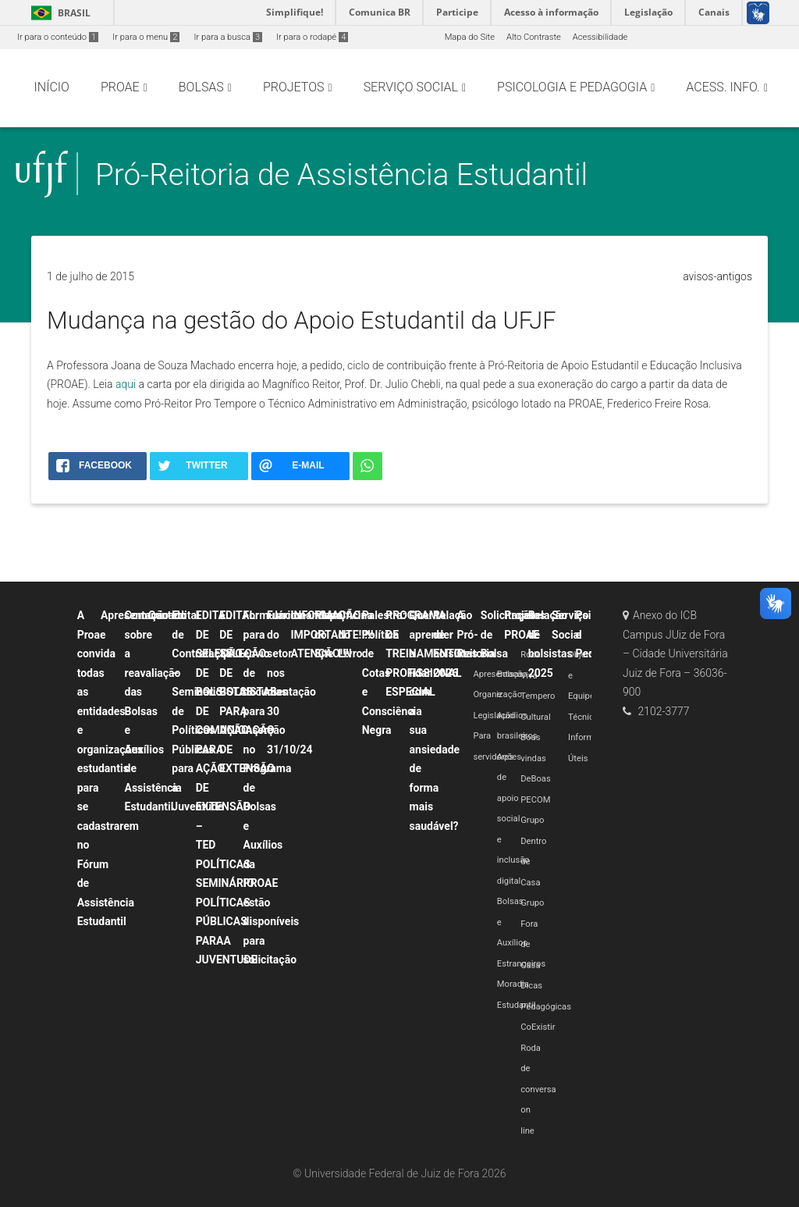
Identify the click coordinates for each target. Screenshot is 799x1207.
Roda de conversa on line (538, 1089)
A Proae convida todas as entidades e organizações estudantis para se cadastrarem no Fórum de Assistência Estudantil (110, 768)
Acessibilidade (600, 37)
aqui (125, 384)
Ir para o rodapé (312, 37)
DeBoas (535, 779)
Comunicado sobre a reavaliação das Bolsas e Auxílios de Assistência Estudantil (155, 711)
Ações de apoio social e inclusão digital (513, 819)
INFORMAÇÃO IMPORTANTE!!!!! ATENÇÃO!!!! (331, 634)
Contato (167, 615)
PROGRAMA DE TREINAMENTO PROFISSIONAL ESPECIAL (423, 653)
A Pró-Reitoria (475, 634)
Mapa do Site (470, 37)
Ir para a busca (228, 37)
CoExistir (537, 1027)
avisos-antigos (717, 276)
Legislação (494, 715)
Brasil (58, 13)
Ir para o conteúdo (57, 37)
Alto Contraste (533, 37)
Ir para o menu (145, 37)
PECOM (535, 800)
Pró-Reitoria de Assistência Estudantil (341, 174)
